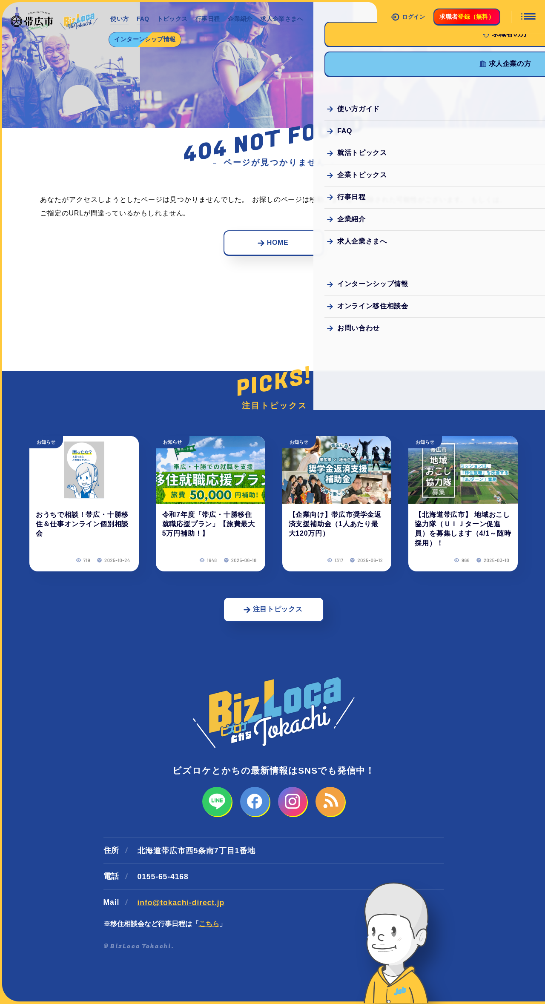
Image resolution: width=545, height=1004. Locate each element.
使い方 (120, 19)
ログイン (408, 17)
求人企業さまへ (285, 19)
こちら (209, 924)
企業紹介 (243, 19)
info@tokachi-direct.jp (181, 903)
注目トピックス (272, 609)
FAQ (144, 19)
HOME (273, 243)
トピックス (174, 19)
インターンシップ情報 (145, 39)
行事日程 (210, 19)
